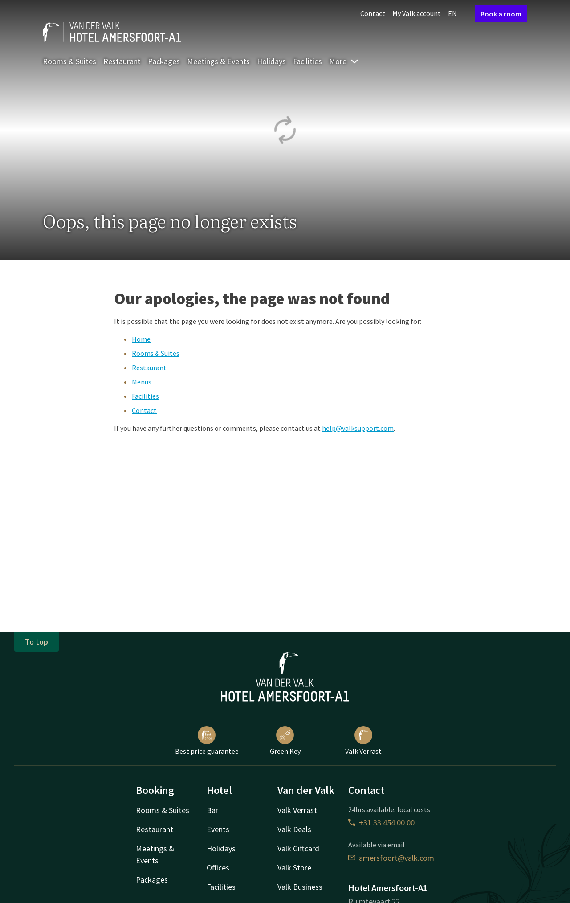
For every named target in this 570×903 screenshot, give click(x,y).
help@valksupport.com (358, 428)
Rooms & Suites (69, 61)
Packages (164, 61)
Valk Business (299, 887)
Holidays (271, 61)
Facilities (307, 61)
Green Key (285, 741)
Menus (141, 381)
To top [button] (36, 642)
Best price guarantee (207, 741)
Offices (218, 867)
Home (141, 339)
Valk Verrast (363, 741)
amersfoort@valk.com (391, 858)
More (344, 61)
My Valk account (416, 13)
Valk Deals (294, 829)
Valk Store (294, 867)
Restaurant (122, 61)
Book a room (500, 13)
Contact (372, 13)
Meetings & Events (218, 61)
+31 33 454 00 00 (381, 822)
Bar (212, 810)
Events (218, 829)
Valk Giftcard (298, 848)
